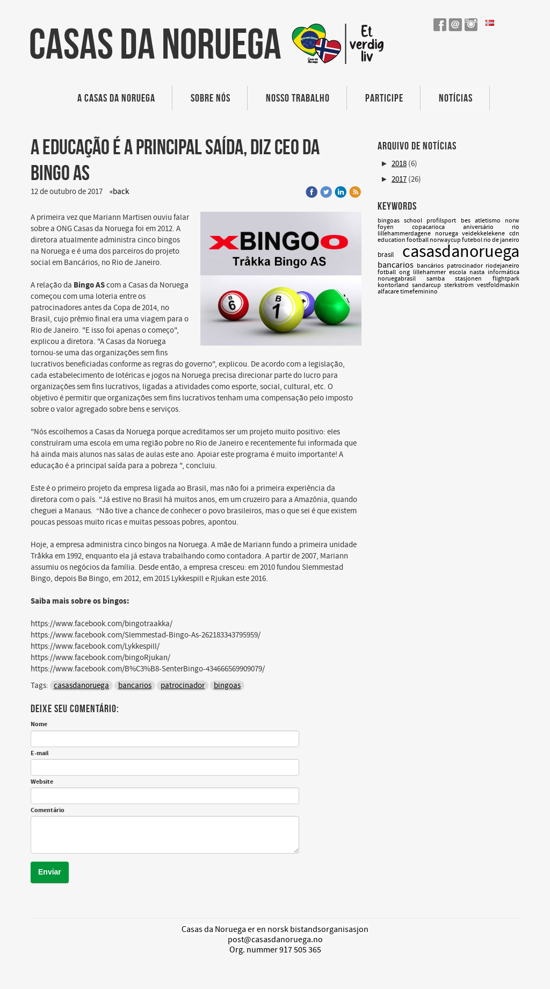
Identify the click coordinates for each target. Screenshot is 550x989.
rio (515, 227)
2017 (399, 179)
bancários (431, 266)
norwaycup (446, 240)
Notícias (456, 98)
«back (119, 192)
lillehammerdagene (406, 234)
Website (42, 782)
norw (512, 221)
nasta (478, 272)
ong (406, 272)
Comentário (47, 810)
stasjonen (474, 279)
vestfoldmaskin (498, 285)
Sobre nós (210, 98)
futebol (472, 240)
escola (459, 272)
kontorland (395, 285)
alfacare (389, 292)
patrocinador (183, 685)
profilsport (443, 221)
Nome (39, 724)
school (415, 221)
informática (503, 272)
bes (468, 221)
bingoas (227, 685)
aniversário (487, 227)
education (392, 240)
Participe (384, 98)
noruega (448, 234)
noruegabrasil (402, 279)
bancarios (134, 685)
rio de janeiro (501, 240)
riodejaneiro (502, 266)
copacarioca (437, 227)
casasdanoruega (81, 685)
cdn (514, 234)
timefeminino (419, 292)
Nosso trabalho (298, 98)
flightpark (506, 279)
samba (440, 279)
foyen (395, 227)
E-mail (39, 753)
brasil (390, 254)
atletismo (490, 221)
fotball (388, 272)
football (418, 240)
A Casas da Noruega (116, 98)
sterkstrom (460, 285)
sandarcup (428, 285)
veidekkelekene (485, 234)
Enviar (49, 872)
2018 (399, 164)
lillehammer (431, 272)
